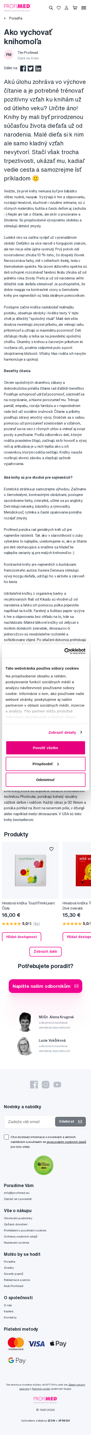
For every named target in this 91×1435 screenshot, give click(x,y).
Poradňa (13, 18)
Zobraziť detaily (62, 732)
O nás (8, 1305)
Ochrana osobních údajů (20, 1236)
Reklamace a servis (17, 1279)
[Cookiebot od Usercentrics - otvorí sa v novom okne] (64, 651)
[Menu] (83, 8)
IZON (51, 1420)
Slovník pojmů (13, 1273)
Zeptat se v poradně (18, 1198)
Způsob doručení (15, 1224)
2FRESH (64, 1420)
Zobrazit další (45, 951)
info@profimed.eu (16, 1192)
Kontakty (10, 1317)
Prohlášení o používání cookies (25, 1230)
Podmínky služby (41, 1389)
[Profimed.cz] (17, 7)
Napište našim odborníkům (46, 986)
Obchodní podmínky (18, 1218)
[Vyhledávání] (51, 8)
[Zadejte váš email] (30, 1122)
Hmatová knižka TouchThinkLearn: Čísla (28, 905)
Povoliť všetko (45, 748)
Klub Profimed (13, 1285)
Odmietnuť (45, 780)
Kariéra (8, 1311)
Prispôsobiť (46, 764)
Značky (9, 1267)
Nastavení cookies (16, 1242)
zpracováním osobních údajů (66, 1141)
